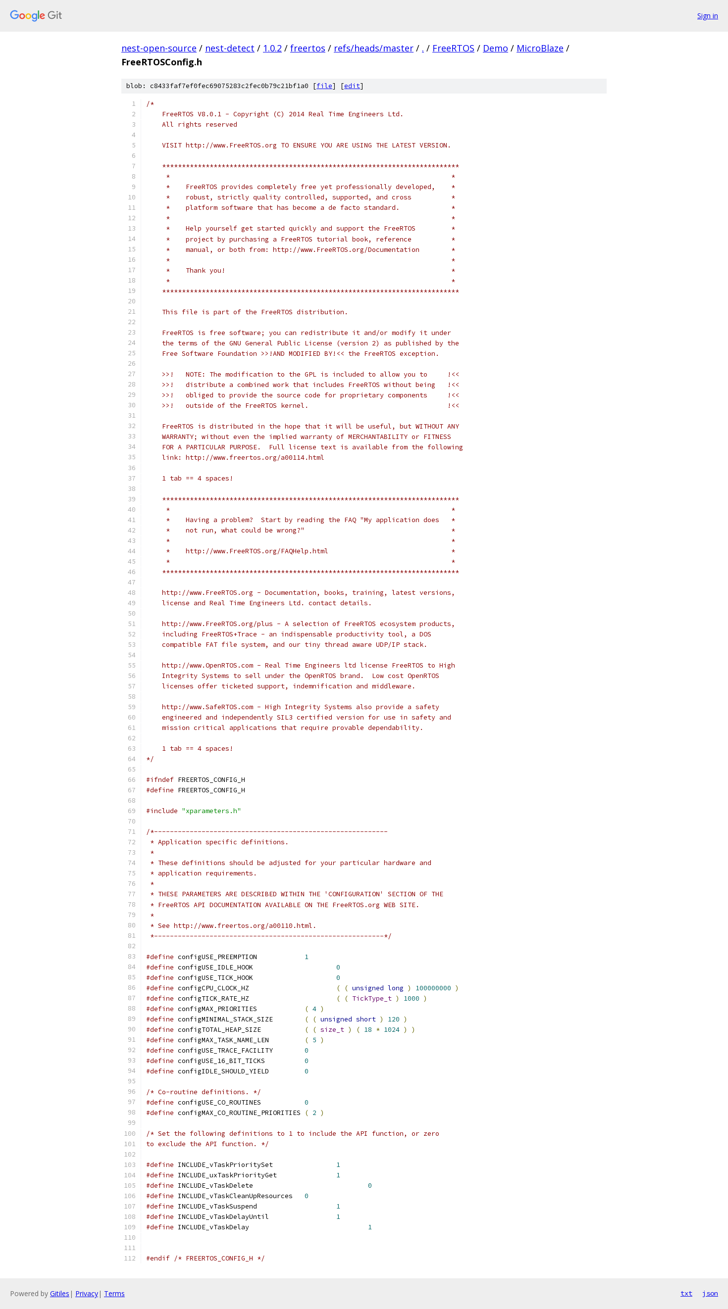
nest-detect (230, 48)
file (324, 86)
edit (352, 86)
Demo (495, 48)
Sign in (707, 15)
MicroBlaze (540, 48)
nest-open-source (159, 48)
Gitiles (59, 1293)
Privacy (86, 1293)
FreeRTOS (453, 48)
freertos (307, 48)
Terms (114, 1293)
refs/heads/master (374, 48)
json (710, 1293)
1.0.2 (272, 48)
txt (686, 1293)
